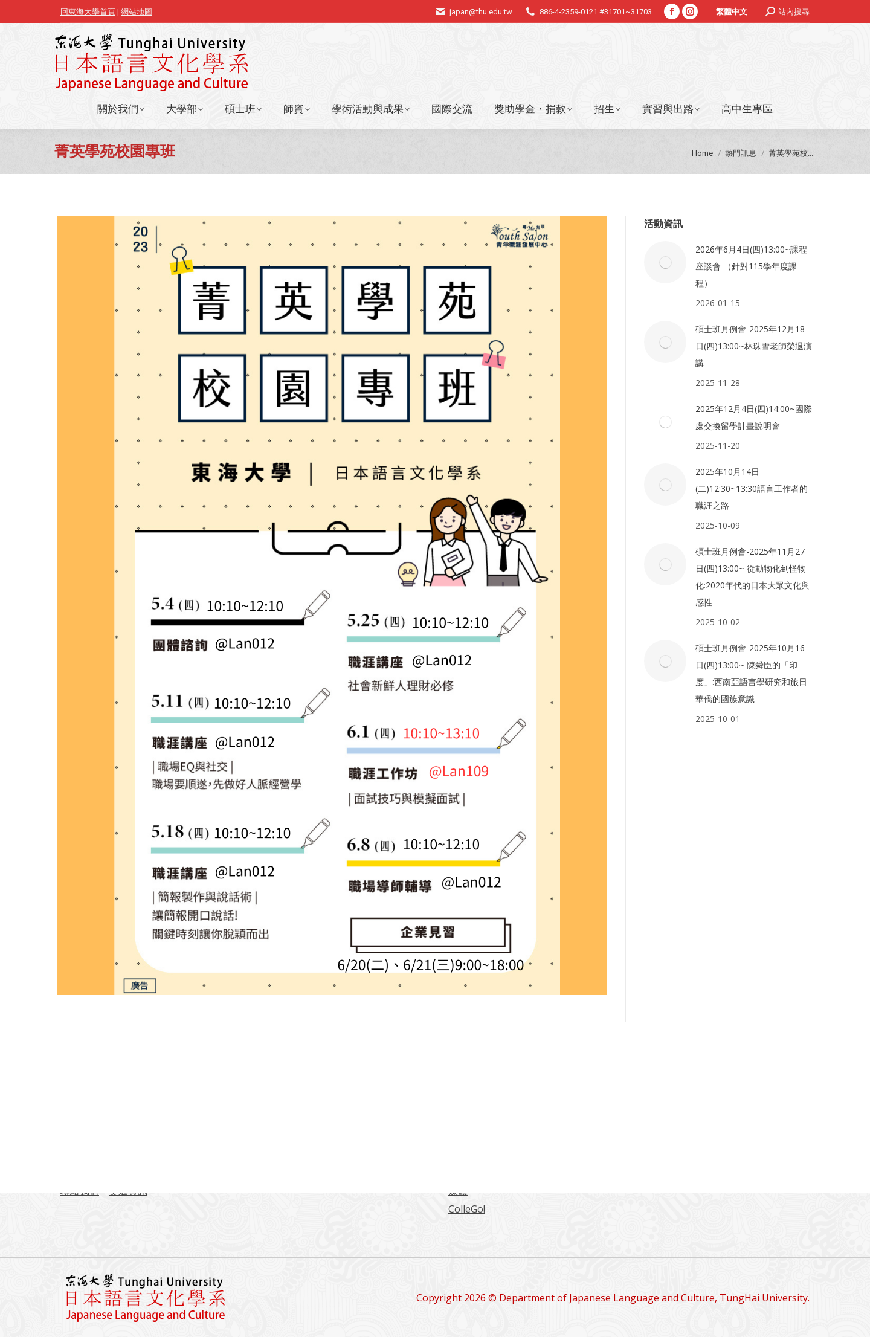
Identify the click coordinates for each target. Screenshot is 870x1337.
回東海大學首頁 (87, 11)
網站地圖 (136, 11)
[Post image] (665, 262)
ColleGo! (466, 1209)
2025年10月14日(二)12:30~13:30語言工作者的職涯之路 (751, 488)
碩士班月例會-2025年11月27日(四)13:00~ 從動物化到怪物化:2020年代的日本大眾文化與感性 (752, 577)
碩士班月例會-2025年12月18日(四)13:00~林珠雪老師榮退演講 (753, 346)
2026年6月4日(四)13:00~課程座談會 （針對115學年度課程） (751, 266)
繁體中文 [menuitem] (731, 11)
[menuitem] (731, 11)
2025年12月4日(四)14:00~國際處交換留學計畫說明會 (753, 417)
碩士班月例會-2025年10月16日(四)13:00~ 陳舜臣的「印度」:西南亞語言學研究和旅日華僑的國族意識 (751, 673)
